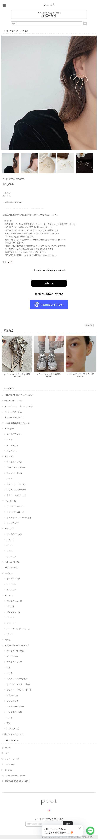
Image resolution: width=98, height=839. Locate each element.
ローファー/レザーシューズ (18, 628)
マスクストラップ (14, 661)
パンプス (10, 606)
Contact (8, 769)
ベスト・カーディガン (16, 483)
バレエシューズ (13, 611)
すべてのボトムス (14, 533)
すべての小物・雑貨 (15, 650)
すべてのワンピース (15, 506)
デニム (9, 550)
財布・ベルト (12, 695)
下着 (8, 722)
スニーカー (11, 622)
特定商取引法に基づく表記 (17, 780)
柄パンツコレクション (14, 734)
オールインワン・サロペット (19, 517)
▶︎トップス (9, 456)
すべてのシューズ (14, 600)
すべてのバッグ (13, 578)
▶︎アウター (9, 428)
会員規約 (89, 836)
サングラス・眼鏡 (14, 711)
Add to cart (49, 282)
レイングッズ (12, 700)
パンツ (9, 545)
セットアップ (12, 522)
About (8, 747)
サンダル (10, 617)
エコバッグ (11, 584)
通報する (89, 324)
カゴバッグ (11, 589)
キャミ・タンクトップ (16, 495)
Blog (7, 752)
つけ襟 (9, 672)
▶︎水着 (7, 639)
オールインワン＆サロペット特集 (18, 406)
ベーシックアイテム (13, 411)
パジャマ (10, 717)
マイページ (10, 764)
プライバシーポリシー (15, 775)
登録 (68, 823)
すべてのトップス (14, 461)
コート (9, 439)
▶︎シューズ (9, 595)
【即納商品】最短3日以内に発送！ (19, 394)
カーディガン (12, 444)
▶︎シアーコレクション (14, 417)
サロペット (11, 556)
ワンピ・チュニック (15, 511)
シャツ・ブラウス (14, 472)
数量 (4, 262)
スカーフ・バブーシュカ (17, 678)
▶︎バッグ (8, 572)
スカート (10, 539)
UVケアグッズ (13, 728)
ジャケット (11, 450)
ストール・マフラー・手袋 (18, 684)
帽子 (8, 667)
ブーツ (9, 634)
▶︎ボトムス (9, 528)
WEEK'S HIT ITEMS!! (13, 400)
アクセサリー (12, 656)
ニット (9, 478)
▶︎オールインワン (12, 561)
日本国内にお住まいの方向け (49, 293)
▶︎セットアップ (11, 567)
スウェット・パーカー (16, 489)
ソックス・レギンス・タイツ (19, 689)
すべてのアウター (14, 433)
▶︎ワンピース (10, 500)
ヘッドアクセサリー (15, 706)
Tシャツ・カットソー (16, 467)
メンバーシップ (12, 758)
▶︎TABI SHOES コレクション (17, 422)
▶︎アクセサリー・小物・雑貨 (16, 645)
